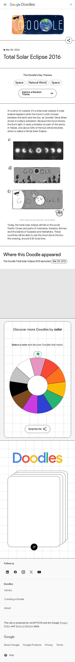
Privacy (49, 645)
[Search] (71, 4)
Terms (59, 645)
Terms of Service (24, 626)
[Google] (9, 637)
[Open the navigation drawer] (5, 4)
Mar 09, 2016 (59, 261)
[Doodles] (37, 457)
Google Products (32, 645)
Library (8, 590)
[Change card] (34, 547)
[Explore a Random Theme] (37, 93)
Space (19, 82)
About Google (11, 645)
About (7, 608)
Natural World (38, 82)
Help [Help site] (9, 655)
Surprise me (37, 429)
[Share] (68, 40)
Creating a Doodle (14, 599)
